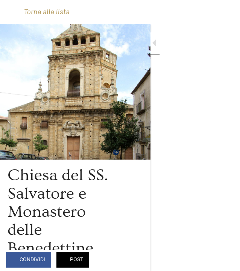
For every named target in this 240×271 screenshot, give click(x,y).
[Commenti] (225, 260)
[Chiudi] (12, 12)
